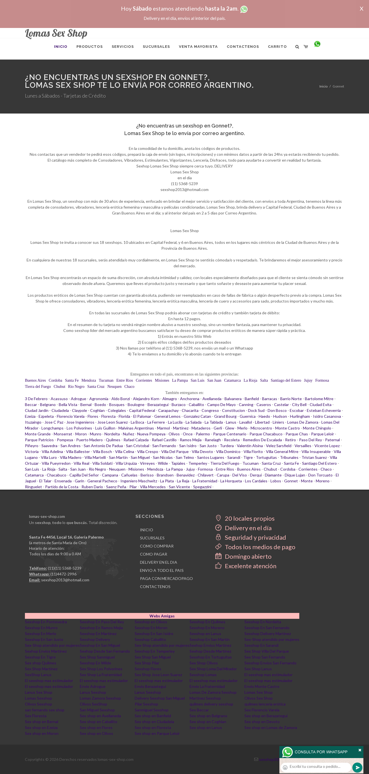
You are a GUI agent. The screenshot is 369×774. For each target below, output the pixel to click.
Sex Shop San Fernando (264, 657)
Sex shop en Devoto (262, 721)
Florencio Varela (71, 416)
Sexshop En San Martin (210, 639)
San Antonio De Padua (103, 445)
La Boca (137, 422)
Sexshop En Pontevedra (46, 621)
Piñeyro (31, 445)
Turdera (227, 445)
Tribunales (289, 457)
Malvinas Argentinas (136, 428)
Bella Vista (68, 404)
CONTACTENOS (155, 586)
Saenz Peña (116, 486)
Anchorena (189, 398)
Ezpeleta (46, 416)
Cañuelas (129, 475)
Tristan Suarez (314, 457)
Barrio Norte (291, 398)
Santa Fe (72, 380)
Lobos (275, 480)
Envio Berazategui (150, 686)
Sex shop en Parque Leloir (157, 733)
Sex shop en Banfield (153, 715)
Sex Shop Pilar (147, 662)
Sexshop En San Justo (44, 639)
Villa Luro (49, 457)
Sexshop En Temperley (155, 651)
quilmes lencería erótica (265, 704)
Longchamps (52, 428)
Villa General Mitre (282, 451)
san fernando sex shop (44, 709)
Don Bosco (277, 410)
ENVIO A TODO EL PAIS (162, 570)
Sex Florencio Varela (261, 709)
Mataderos (201, 428)
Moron (81, 433)
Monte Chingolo (317, 428)
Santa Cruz (96, 386)
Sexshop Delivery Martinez (267, 633)
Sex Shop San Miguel (153, 657)
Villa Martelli (95, 457)
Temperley (197, 463)
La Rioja (250, 380)
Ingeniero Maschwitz (138, 480)
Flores (93, 416)
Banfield (252, 398)
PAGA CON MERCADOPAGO (166, 578)
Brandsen (165, 475)
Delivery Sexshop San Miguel (160, 698)
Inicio (323, 86)
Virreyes (147, 463)
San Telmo (185, 457)
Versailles (303, 445)
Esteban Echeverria (324, 410)
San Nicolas (163, 457)
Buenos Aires (35, 380)
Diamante (273, 475)
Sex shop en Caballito (98, 721)
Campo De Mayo (221, 404)
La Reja (183, 480)
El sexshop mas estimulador (268, 674)
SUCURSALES (152, 537)
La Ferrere (156, 422)
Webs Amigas (162, 615)
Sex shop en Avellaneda (100, 715)
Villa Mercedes (153, 486)
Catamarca (232, 380)
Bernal (86, 404)
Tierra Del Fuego (224, 463)
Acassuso (59, 398)
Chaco (129, 386)
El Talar (45, 480)
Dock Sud (256, 410)
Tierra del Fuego (38, 386)
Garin (79, 480)
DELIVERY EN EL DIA (158, 562)
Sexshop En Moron (151, 627)
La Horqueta (231, 480)
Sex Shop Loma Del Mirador (213, 668)
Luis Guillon (105, 428)
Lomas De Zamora (302, 422)
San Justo (208, 445)
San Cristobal (137, 445)
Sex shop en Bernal (41, 721)
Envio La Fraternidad (207, 686)
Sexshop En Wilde (95, 662)
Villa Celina (124, 451)
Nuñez (128, 433)
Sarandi (233, 457)
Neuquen (115, 386)
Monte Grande (38, 433)
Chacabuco (56, 475)
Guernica (248, 416)
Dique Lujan (295, 475)
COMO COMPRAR (157, 546)
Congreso (210, 410)
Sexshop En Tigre (40, 657)
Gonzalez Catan (197, 416)
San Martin (118, 457)
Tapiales (178, 463)
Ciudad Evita (320, 404)
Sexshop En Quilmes (207, 621)
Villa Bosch (102, 451)
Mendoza (88, 380)
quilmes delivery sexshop (211, 704)
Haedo (264, 416)
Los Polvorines (79, 428)
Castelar (281, 404)
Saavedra (49, 445)
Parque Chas (297, 433)
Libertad (262, 422)
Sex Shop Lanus (258, 668)
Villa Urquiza (126, 463)
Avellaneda (211, 398)
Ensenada (63, 480)
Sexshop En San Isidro (154, 633)
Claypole (79, 410)
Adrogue (78, 398)
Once (188, 433)
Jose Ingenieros (80, 422)
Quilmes (113, 439)
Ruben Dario (92, 486)
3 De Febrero (36, 398)
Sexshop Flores (148, 668)
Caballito (196, 404)
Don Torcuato (320, 475)
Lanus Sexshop (93, 692)
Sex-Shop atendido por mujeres (271, 639)
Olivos (174, 433)
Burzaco (179, 404)
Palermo (203, 433)
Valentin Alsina (250, 445)
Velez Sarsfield (278, 445)
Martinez (180, 428)
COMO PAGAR (153, 554)
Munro (95, 433)
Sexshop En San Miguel (100, 645)
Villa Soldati (102, 463)
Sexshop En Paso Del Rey (102, 621)
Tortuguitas (266, 457)
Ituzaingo (33, 422)
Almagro (169, 398)
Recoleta (232, 439)
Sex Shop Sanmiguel (97, 657)
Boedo (100, 404)
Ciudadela (60, 410)
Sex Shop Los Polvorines (101, 668)
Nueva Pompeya (151, 433)
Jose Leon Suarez (112, 422)
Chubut (59, 386)
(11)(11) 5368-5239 (64, 568)
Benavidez (186, 475)
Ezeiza (30, 416)
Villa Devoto (202, 451)
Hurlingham (300, 416)
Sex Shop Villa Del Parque (266, 651)
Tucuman (106, 380)
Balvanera (233, 398)
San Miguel (140, 457)
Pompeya (65, 439)
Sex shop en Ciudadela (154, 721)
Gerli (218, 428)
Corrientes (144, 380)
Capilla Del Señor (84, 475)
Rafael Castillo (164, 439)
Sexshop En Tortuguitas (211, 657)
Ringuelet (33, 486)
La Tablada (214, 422)
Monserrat (63, 433)
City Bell (299, 404)
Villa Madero (70, 457)
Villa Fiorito (253, 451)
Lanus (231, 422)
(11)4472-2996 (63, 574)
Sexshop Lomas (203, 674)
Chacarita (190, 410)
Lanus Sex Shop (38, 692)
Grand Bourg (225, 416)
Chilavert (206, 475)
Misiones (162, 380)
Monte (307, 480)
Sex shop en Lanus (206, 727)
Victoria (32, 451)
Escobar (297, 410)
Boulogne (136, 404)
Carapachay (168, 410)
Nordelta (112, 433)
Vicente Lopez (327, 445)
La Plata (167, 480)
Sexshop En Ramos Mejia (101, 627)
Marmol (163, 428)
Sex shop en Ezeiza (41, 727)
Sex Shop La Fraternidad (101, 674)
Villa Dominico (228, 451)
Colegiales (117, 410)
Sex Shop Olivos (204, 662)
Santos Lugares (210, 457)
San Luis (197, 380)
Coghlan (97, 410)
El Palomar (142, 416)
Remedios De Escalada (262, 439)
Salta (264, 380)
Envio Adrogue (93, 686)
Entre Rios (124, 380)
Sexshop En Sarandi (261, 645)
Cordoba (55, 380)
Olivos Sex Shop (258, 698)
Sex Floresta (35, 715)
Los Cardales (256, 480)
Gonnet (291, 480)
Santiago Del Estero (319, 463)
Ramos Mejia (191, 439)
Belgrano (48, 404)
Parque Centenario (229, 433)
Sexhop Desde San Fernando (105, 651)
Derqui (256, 475)
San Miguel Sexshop (97, 709)
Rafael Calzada (136, 439)
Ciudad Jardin (36, 410)
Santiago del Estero (286, 380)
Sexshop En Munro (41, 627)
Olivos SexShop (93, 704)
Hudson (280, 416)
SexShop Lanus (38, 674)
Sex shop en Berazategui (266, 715)
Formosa (322, 380)
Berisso (147, 475)
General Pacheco (102, 480)
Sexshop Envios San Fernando (270, 662)
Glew (229, 428)
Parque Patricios (39, 439)
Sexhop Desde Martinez (210, 651)
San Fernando (164, 445)
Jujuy (308, 380)
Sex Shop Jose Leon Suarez (158, 674)
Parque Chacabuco (265, 433)
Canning (246, 404)
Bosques (117, 404)
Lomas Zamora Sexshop (100, 698)
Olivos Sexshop (38, 704)
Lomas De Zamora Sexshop (213, 692)
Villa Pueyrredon (56, 463)
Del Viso (239, 475)
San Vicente (179, 486)
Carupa (223, 475)
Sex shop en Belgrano (208, 715)
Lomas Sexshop (38, 698)
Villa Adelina (52, 451)
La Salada (194, 422)
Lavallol (245, 422)
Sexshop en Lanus (205, 633)
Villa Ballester (78, 451)
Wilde (163, 463)
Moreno (323, 480)
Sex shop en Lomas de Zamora (270, 727)
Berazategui (158, 404)
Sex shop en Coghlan (208, 721)
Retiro (290, 439)
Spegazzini (202, 486)
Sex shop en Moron (42, 733)
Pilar (133, 486)
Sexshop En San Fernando (266, 627)
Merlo (242, 428)
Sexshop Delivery (95, 639)
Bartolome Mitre (319, 398)
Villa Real (81, 463)
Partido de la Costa (61, 486)
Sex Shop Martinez (41, 668)
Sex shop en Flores (96, 727)
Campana (110, 475)
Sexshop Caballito (150, 639)
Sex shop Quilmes (40, 662)
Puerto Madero (89, 439)
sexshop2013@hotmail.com (65, 579)
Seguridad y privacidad (250, 537)
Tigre (248, 457)
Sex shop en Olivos (96, 733)
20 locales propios (245, 518)
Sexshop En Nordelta (262, 621)
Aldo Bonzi (120, 398)
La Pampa (180, 380)
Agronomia (98, 398)
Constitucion (233, 410)
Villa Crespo (147, 451)
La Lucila (175, 422)
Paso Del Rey (310, 439)
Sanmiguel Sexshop (152, 709)
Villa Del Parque (175, 451)
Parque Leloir (322, 433)
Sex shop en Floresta (153, 727)
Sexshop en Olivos (151, 621)
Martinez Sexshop (205, 698)
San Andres (70, 445)
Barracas (269, 398)
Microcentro (261, 428)
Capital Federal (142, 410)
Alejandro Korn (146, 398)
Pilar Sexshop (146, 704)
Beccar (31, 404)
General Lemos (167, 416)
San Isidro (188, 445)
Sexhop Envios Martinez (210, 645)
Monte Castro (287, 428)
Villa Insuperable (316, 451)
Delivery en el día (243, 528)
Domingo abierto (243, 556)
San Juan (214, 380)
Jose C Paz (54, 422)
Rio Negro (76, 386)
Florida (124, 416)
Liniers (278, 422)
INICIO (146, 529)
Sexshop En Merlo (40, 633)
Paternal (332, 439)
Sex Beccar (199, 709)
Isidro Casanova (327, 416)
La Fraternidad (204, 480)
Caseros (263, 404)
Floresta (108, 416)
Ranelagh (213, 439)
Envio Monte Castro (261, 686)
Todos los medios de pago (255, 547)
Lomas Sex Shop (258, 692)
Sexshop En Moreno (207, 627)
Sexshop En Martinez (98, 633)
